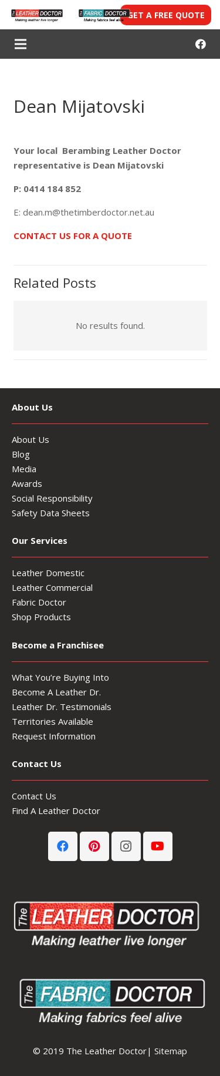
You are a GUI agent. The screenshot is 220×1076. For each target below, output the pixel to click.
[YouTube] (157, 846)
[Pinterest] (94, 846)
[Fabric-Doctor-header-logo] (103, 15)
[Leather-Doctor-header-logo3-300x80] (36, 15)
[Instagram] (126, 846)
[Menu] (20, 44)
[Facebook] (200, 44)
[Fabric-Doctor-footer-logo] (110, 1000)
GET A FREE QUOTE (166, 15)
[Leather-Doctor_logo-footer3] (110, 922)
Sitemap (170, 1051)
